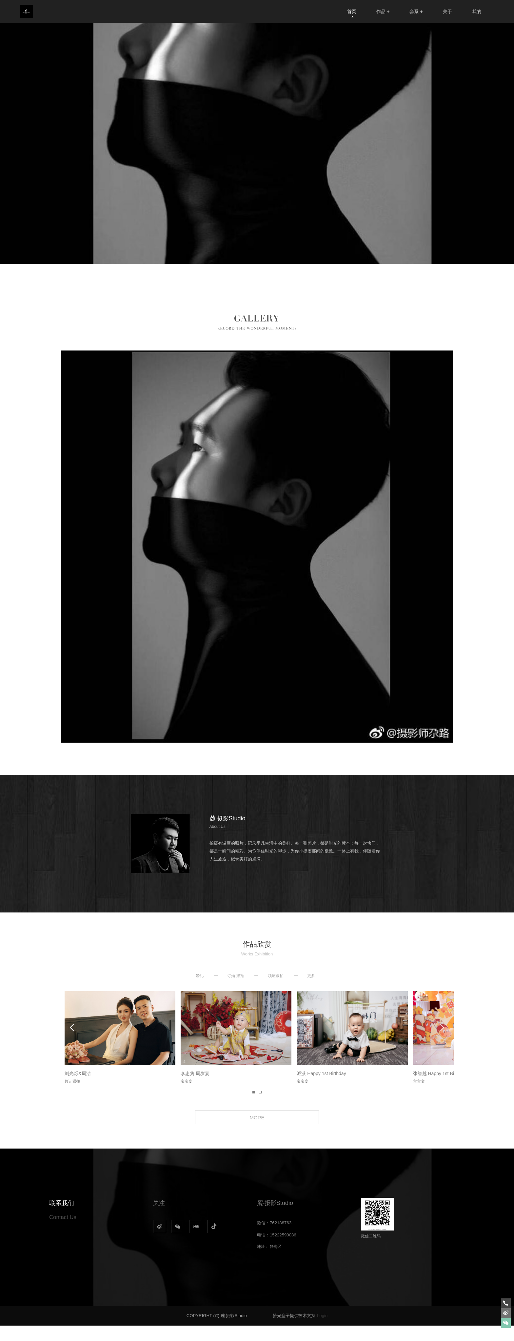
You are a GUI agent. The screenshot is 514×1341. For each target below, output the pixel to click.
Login (322, 1331)
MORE (257, 1130)
